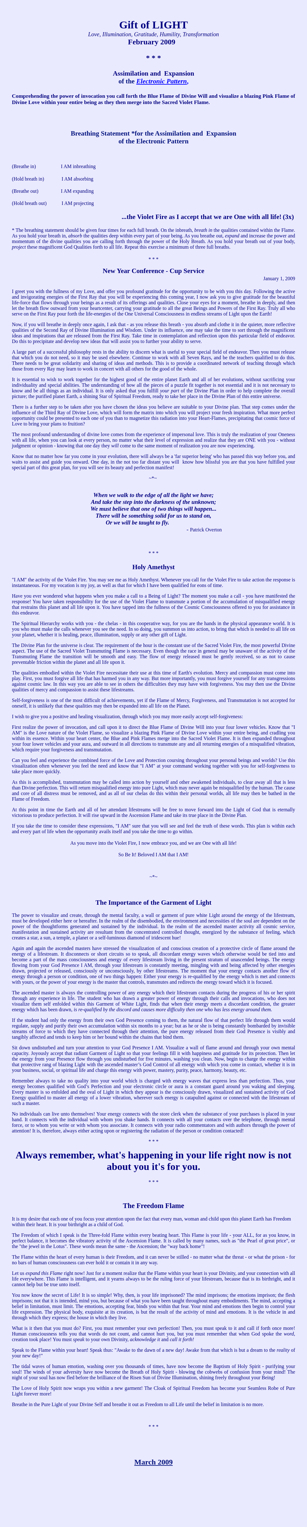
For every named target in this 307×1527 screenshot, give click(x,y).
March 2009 (153, 1462)
